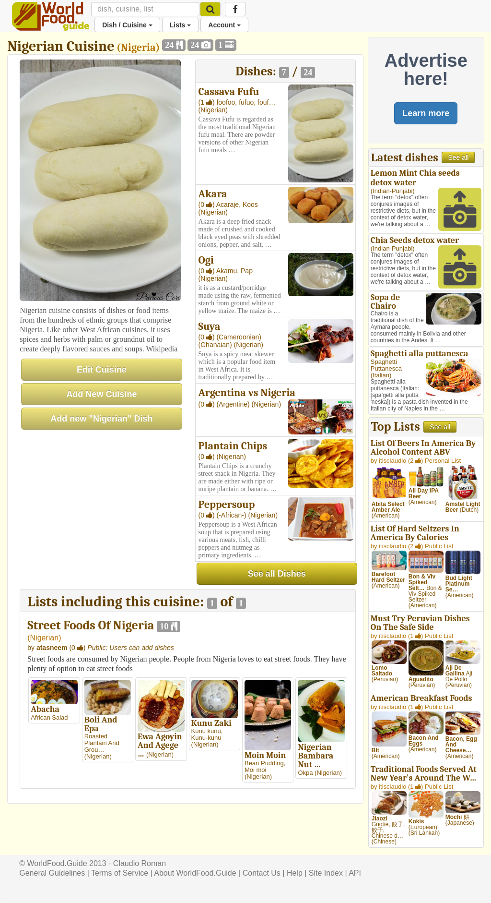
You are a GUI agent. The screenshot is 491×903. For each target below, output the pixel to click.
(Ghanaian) (216, 345)
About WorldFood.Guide (195, 873)
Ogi (206, 260)
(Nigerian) (213, 110)
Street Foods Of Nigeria (90, 625)
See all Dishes (277, 573)
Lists (180, 25)
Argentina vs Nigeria (247, 392)
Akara (213, 194)
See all (458, 157)
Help (295, 873)
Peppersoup (227, 504)
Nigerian (44, 638)
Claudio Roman (139, 863)
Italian (381, 375)
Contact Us (262, 873)
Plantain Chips (233, 446)
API (355, 873)
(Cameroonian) (238, 337)
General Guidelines (52, 873)
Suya (210, 326)
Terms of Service (119, 873)
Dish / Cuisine (127, 25)
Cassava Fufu (229, 91)
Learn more (425, 113)
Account (224, 25)
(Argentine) (233, 404)
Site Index (326, 873)
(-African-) (232, 515)
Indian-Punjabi (392, 190)
